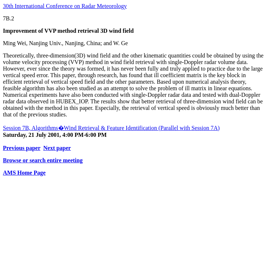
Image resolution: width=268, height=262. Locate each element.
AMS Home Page (24, 173)
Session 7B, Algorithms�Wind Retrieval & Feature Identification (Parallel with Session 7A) (111, 128)
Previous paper (21, 148)
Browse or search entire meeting (43, 160)
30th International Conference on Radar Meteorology (65, 6)
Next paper (57, 148)
